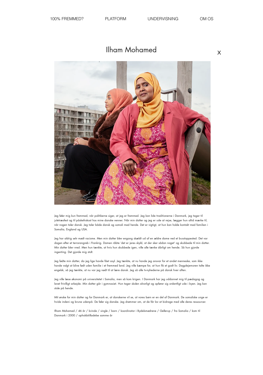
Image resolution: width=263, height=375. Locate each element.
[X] (219, 53)
